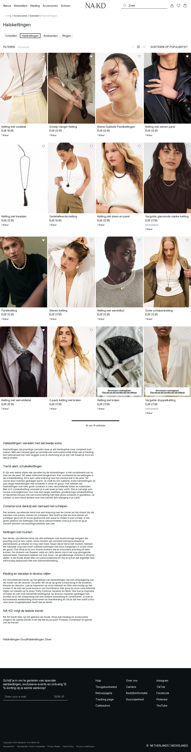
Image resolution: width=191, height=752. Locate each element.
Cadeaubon (103, 705)
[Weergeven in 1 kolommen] (132, 47)
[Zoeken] (144, 5)
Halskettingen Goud (15, 639)
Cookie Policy (68, 746)
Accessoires (20, 15)
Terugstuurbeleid (106, 686)
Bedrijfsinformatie (137, 693)
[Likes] (178, 5)
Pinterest (161, 699)
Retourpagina (104, 693)
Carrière (131, 686)
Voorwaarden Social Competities (31, 746)
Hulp (98, 680)
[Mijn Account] (172, 5)
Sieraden (35, 15)
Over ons (131, 680)
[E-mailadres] (27, 696)
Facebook (162, 693)
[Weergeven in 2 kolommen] (138, 47)
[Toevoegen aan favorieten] (43, 56)
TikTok (160, 686)
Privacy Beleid (53, 746)
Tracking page (105, 699)
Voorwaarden (9, 746)
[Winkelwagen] (185, 5)
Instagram (162, 680)
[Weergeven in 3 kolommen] (144, 47)
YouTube (161, 705)
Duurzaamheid (135, 699)
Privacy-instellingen (85, 746)
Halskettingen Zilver (39, 639)
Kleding (7, 15)
